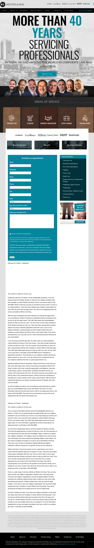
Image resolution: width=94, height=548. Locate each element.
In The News (68, 10)
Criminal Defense (68, 194)
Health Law (66, 176)
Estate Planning (66, 123)
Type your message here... (18, 212)
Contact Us (57, 10)
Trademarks (66, 188)
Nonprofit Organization (48, 123)
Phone (12, 184)
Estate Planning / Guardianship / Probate (73, 180)
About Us (13, 10)
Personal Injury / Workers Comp (73, 191)
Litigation (30, 123)
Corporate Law (12, 123)
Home (4, 10)
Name (12, 162)
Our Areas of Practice (74, 145)
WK (13, 4)
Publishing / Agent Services (71, 184)
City (11, 191)
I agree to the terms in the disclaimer (21, 233)
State (11, 198)
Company (13, 169)
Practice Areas (35, 10)
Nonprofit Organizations (70, 163)
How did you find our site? (18, 205)
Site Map (61, 544)
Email (12, 177)
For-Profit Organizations (70, 167)
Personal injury (85, 123)
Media (47, 10)
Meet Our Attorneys (19, 145)
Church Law (66, 173)
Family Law (66, 197)
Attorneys (24, 10)
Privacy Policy (70, 544)
